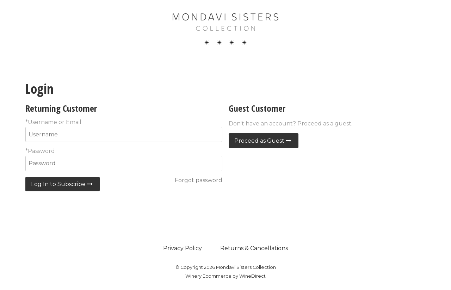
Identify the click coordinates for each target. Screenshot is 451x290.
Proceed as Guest (263, 140)
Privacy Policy (182, 248)
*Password (40, 151)
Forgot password (198, 180)
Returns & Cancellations (254, 248)
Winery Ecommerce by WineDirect (225, 276)
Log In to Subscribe (62, 184)
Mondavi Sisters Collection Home (225, 29)
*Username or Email (53, 122)
